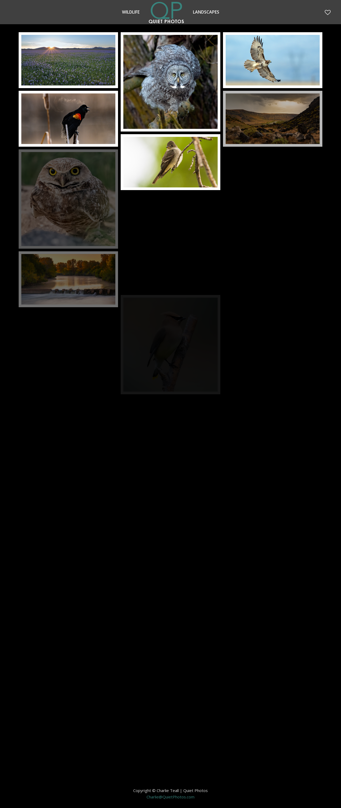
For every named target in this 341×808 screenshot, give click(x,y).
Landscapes (206, 12)
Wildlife (131, 12)
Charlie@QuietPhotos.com (170, 796)
